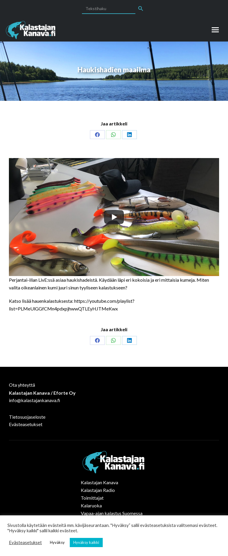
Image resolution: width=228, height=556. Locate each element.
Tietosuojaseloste (27, 417)
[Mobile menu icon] (215, 30)
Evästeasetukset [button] (25, 542)
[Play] (114, 217)
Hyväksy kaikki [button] (86, 542)
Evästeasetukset (25, 424)
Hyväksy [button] (57, 542)
